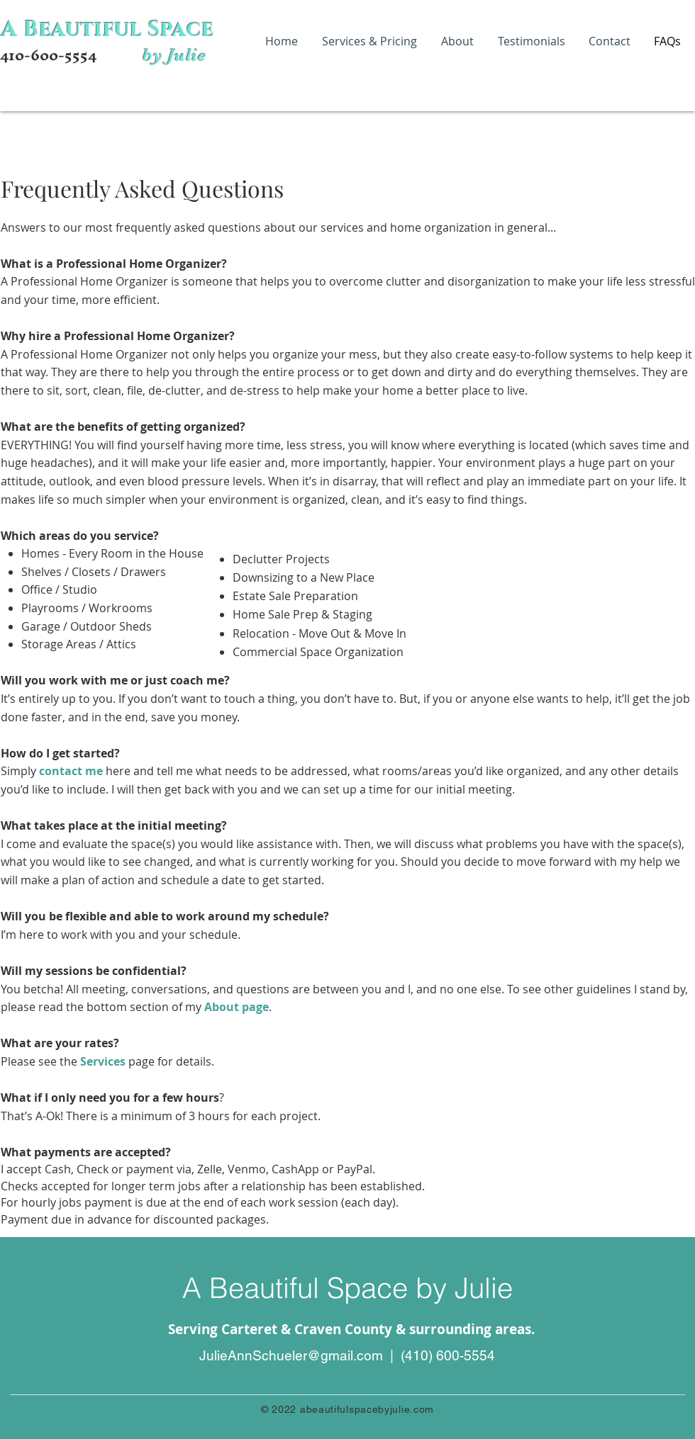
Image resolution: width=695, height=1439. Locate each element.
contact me (71, 771)
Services (103, 1061)
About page (236, 1007)
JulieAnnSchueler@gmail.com (291, 1355)
